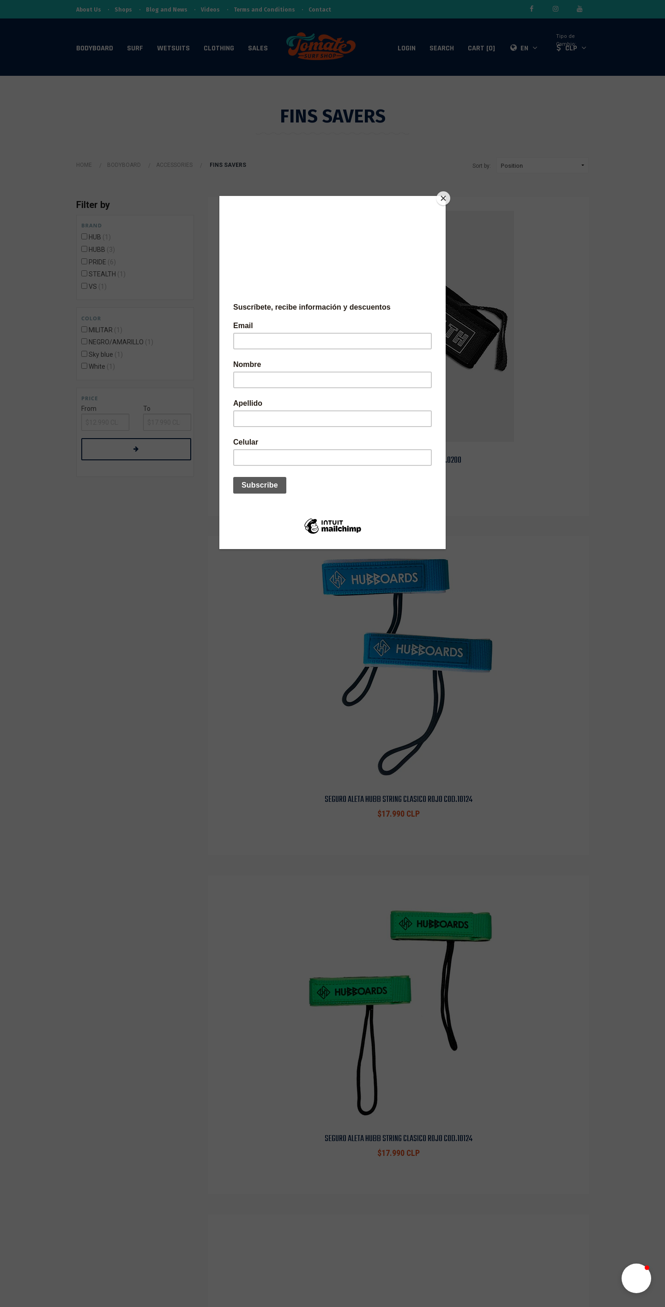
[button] (636, 1278)
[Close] (443, 198)
